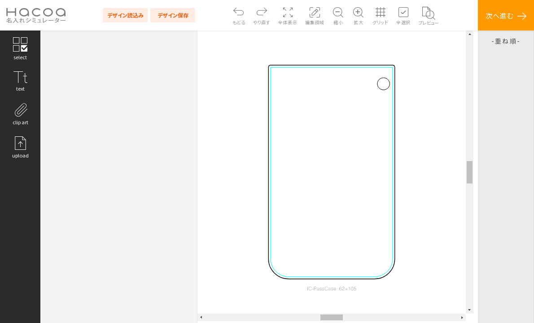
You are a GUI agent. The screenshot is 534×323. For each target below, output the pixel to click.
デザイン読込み (125, 15)
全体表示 (287, 22)
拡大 (358, 22)
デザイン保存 (173, 15)
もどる (238, 22)
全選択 (403, 22)
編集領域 (314, 22)
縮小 (338, 22)
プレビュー (429, 22)
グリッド (380, 22)
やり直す (261, 22)
